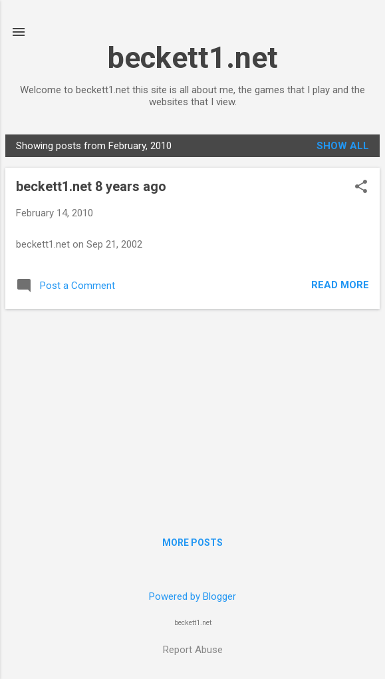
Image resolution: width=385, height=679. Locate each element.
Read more (340, 285)
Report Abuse (193, 650)
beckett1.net (193, 57)
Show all (343, 146)
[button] (361, 187)
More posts (192, 542)
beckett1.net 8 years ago (91, 186)
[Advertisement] (192, 413)
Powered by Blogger (192, 596)
